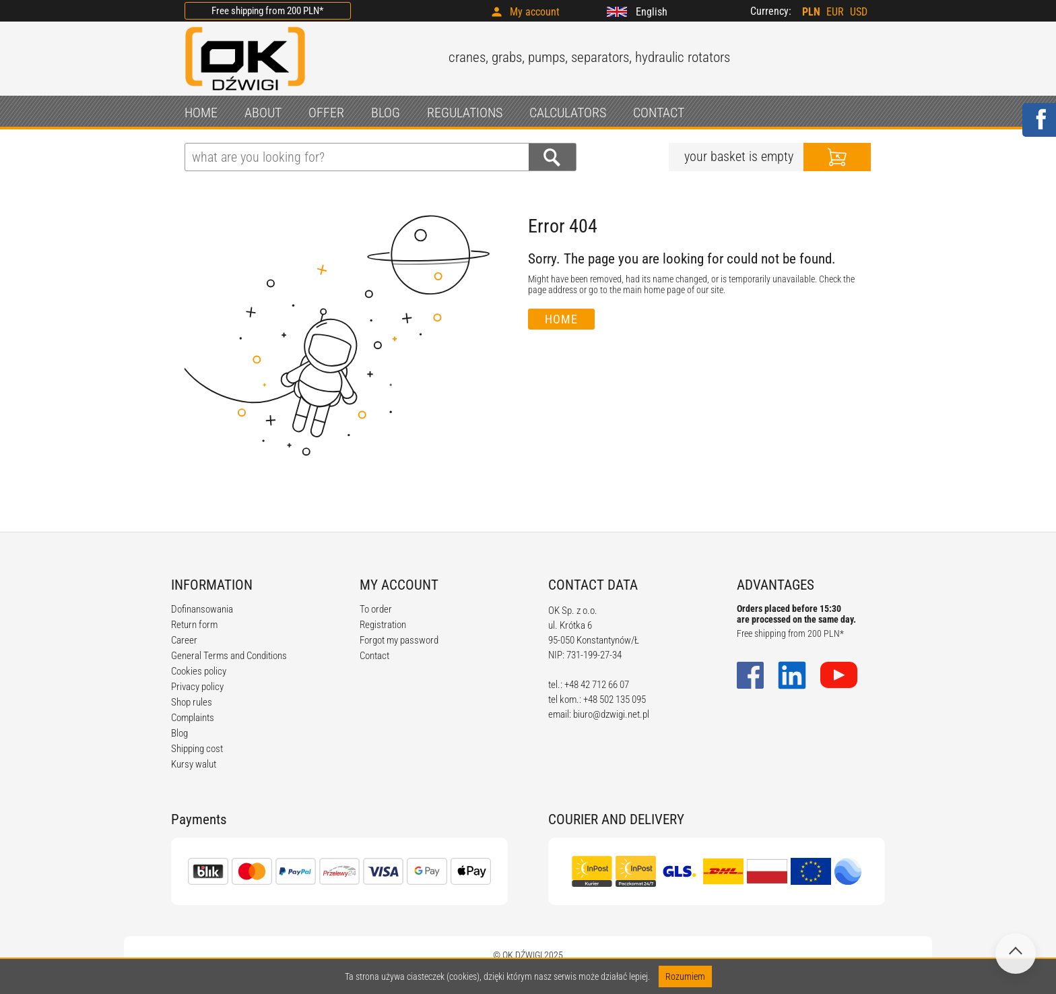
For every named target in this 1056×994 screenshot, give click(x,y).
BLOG (385, 112)
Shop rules (191, 702)
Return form (194, 625)
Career (184, 640)
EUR (835, 11)
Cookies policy (198, 671)
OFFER (326, 112)
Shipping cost (197, 749)
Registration (383, 625)
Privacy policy (197, 687)
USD (858, 11)
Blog (179, 733)
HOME (201, 112)
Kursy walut (193, 764)
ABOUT (263, 112)
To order (376, 609)
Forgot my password (399, 640)
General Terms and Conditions (229, 656)
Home (561, 319)
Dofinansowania (202, 609)
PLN (811, 11)
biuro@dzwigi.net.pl (611, 714)
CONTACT (658, 112)
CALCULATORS (567, 112)
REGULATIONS (464, 112)
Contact (374, 656)
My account (535, 11)
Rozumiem (685, 976)
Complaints (192, 718)
